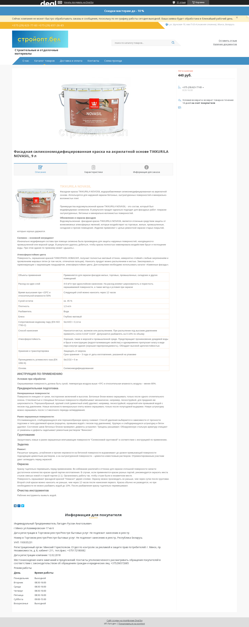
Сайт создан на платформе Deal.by (124, 620)
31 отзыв (181, 2)
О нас (25, 61)
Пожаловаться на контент (131, 623)
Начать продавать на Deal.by (79, 2)
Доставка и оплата (71, 61)
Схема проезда (113, 61)
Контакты (93, 61)
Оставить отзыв (228, 41)
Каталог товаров (44, 61)
